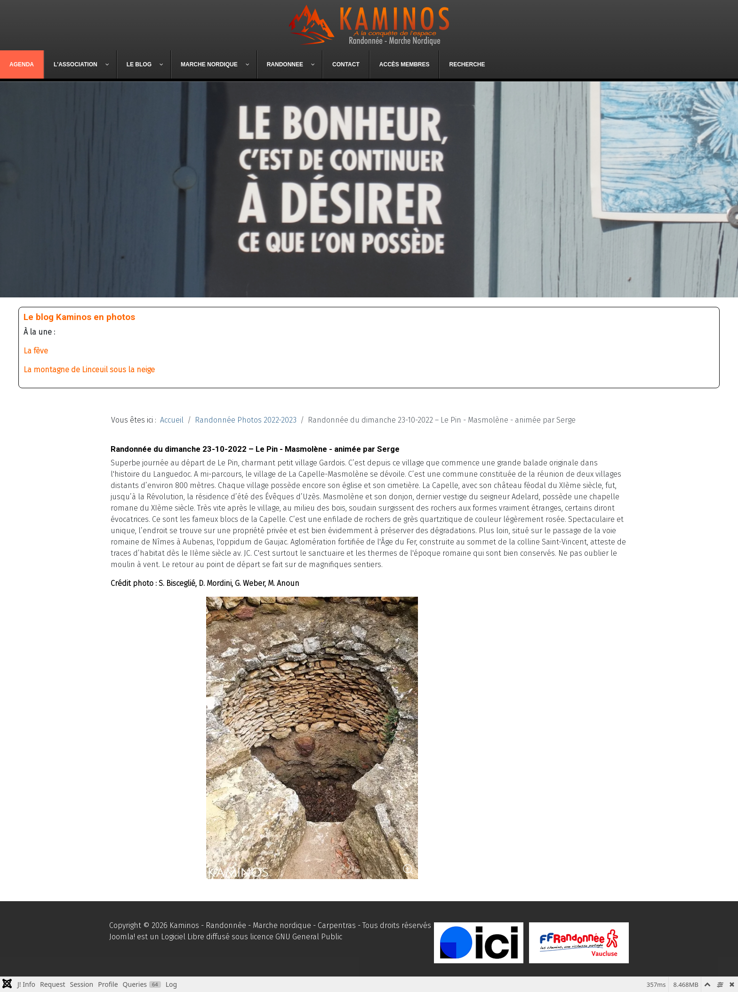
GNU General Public (308, 936)
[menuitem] (22, 64)
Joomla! (122, 936)
